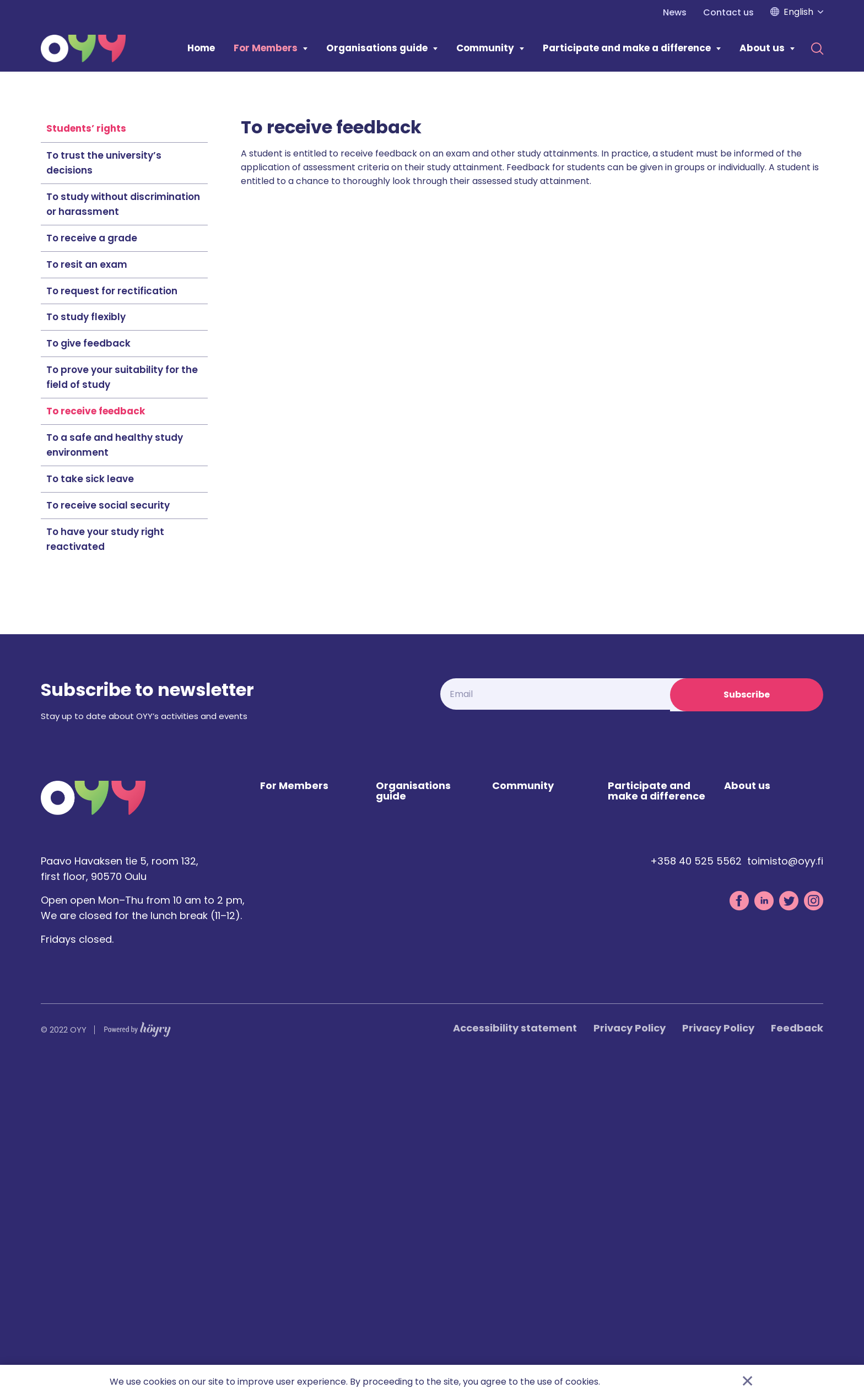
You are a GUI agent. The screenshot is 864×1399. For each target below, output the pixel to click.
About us (762, 48)
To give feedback (88, 673)
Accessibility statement (515, 1361)
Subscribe (746, 1025)
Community (485, 48)
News (675, 12)
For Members (266, 48)
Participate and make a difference (627, 48)
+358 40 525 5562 (696, 1194)
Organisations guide (377, 48)
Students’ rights (86, 459)
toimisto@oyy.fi (785, 1194)
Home (201, 48)
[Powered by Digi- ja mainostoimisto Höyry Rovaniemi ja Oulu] (137, 1359)
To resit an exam (86, 595)
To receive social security (108, 835)
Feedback (797, 1361)
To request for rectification (111, 621)
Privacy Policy (629, 1361)
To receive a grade (91, 568)
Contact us (728, 12)
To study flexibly (86, 647)
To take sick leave (90, 809)
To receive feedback (95, 741)
